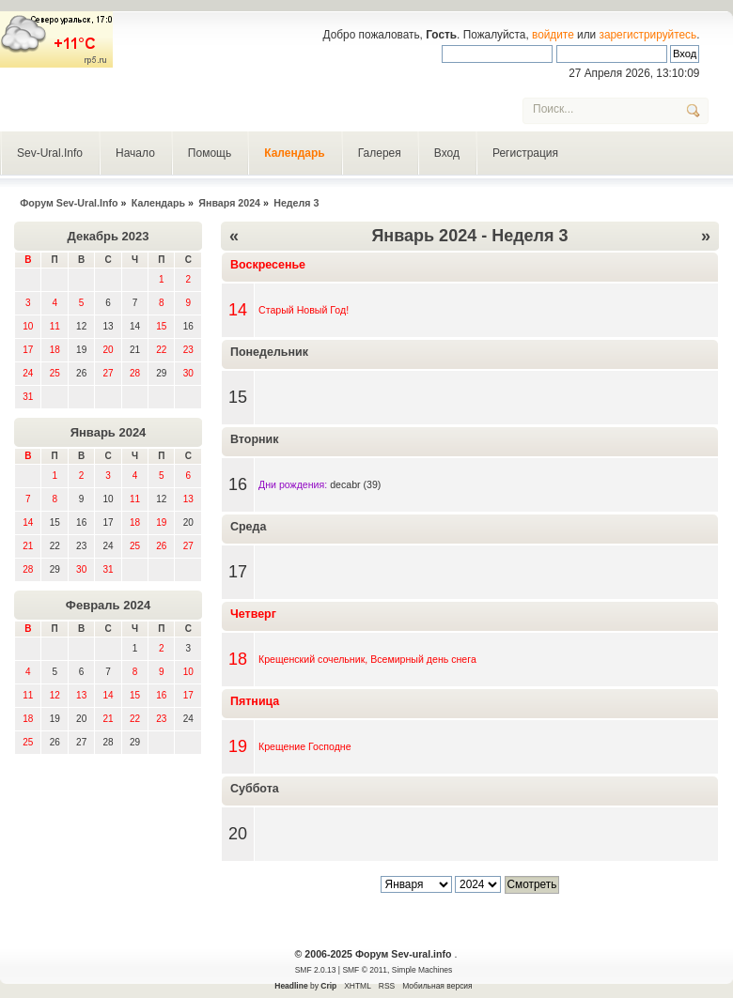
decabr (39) (355, 484)
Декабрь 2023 (108, 236)
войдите (553, 34)
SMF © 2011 (364, 970)
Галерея (379, 153)
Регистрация (525, 153)
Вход (447, 153)
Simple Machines (422, 970)
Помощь (209, 153)
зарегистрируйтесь (648, 34)
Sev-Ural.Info (50, 153)
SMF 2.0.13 (315, 970)
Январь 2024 (108, 432)
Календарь (294, 153)
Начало (135, 153)
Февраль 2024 (108, 605)
